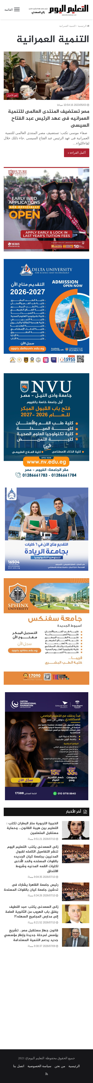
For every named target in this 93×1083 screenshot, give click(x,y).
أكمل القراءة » (77, 152)
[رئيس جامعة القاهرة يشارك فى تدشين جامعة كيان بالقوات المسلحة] (75, 892)
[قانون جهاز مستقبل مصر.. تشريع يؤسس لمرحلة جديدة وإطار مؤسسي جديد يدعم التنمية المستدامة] (75, 937)
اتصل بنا (18, 1066)
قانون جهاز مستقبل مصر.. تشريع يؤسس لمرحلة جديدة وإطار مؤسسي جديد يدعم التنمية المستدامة (31, 935)
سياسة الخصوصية (39, 1066)
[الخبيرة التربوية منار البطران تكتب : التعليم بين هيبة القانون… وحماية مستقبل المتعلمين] (75, 830)
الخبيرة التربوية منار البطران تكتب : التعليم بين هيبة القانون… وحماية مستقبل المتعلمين (32, 828)
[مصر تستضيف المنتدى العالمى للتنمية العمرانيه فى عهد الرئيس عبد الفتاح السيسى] (46, 76)
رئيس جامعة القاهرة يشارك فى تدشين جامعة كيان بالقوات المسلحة (31, 887)
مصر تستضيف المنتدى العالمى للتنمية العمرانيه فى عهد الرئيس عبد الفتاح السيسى (48, 119)
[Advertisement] (46, 995)
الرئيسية (84, 26)
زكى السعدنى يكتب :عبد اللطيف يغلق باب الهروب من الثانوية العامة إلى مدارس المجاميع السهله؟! (31, 911)
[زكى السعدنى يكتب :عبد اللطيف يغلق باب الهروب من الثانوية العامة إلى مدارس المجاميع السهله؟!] (75, 914)
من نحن (60, 1066)
